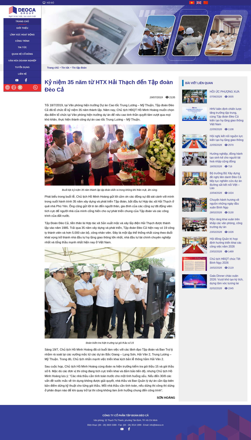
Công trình (22, 41)
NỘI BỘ (48, 3)
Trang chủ (22, 21)
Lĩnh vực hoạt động (22, 34)
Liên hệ (22, 74)
